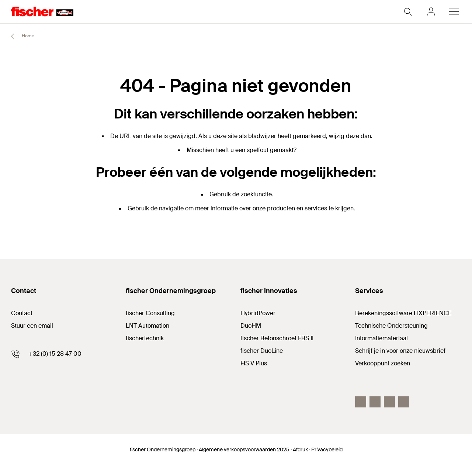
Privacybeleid (327, 449)
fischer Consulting (150, 313)
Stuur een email (32, 326)
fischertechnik (145, 338)
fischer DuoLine (261, 351)
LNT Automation (147, 326)
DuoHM (250, 326)
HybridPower (257, 313)
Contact (21, 313)
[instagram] (403, 401)
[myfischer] (431, 11)
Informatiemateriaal (381, 338)
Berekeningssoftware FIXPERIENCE (403, 313)
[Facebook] (360, 401)
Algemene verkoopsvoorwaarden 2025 (244, 449)
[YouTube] (389, 401)
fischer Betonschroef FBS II (276, 338)
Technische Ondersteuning (391, 326)
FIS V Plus (253, 363)
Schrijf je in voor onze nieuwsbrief (400, 351)
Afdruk (300, 449)
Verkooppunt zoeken (382, 363)
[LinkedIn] (375, 401)
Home (19, 36)
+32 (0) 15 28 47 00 (55, 354)
